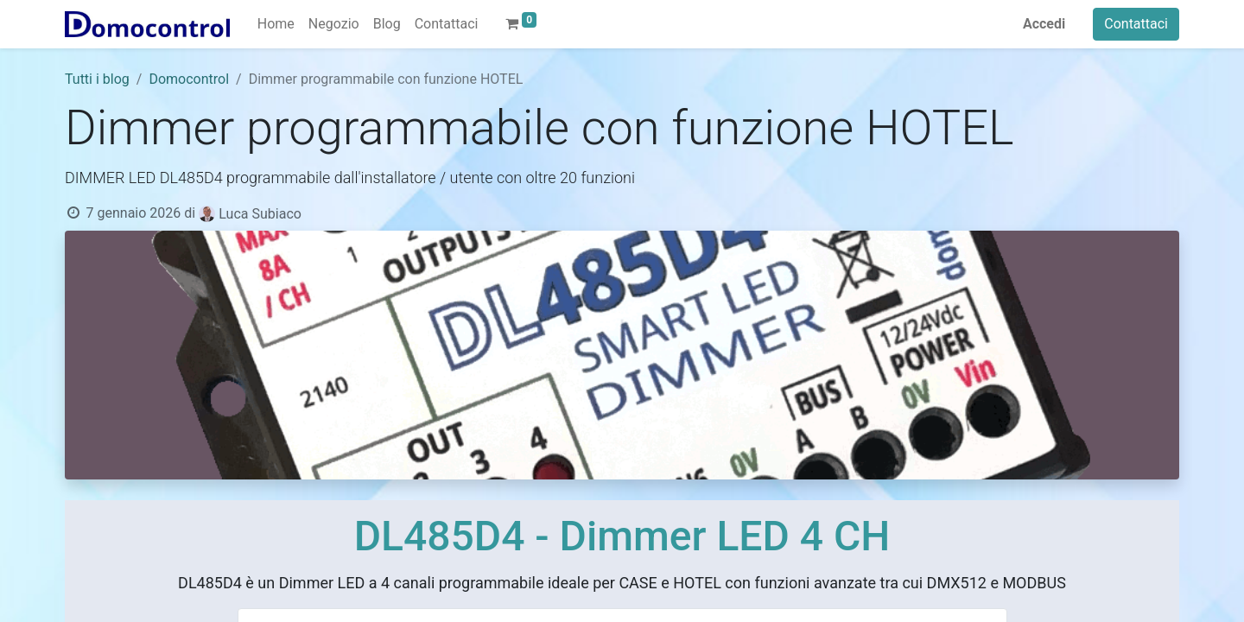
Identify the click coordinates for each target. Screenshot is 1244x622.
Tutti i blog (97, 79)
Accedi (1044, 24)
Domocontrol (189, 79)
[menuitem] (276, 24)
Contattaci (1136, 24)
